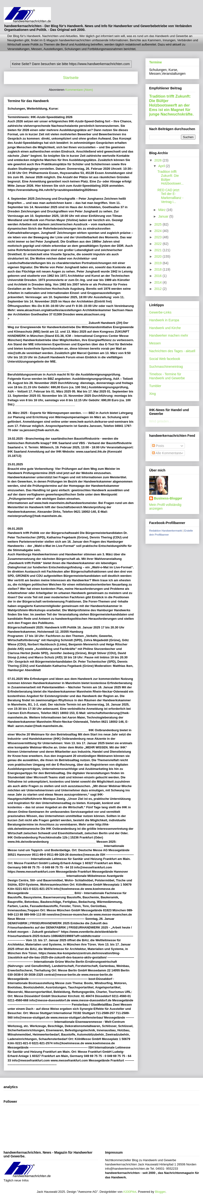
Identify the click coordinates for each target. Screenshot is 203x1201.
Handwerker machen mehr (168, 335)
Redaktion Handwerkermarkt (165, 530)
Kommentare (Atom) (79, 89)
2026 (158, 160)
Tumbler (155, 386)
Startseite (71, 78)
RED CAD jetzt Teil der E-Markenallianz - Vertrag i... (170, 196)
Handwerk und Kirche (165, 328)
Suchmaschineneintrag (166, 366)
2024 (158, 231)
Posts (158, 446)
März (162, 210)
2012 (158, 289)
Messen (155, 343)
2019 (158, 263)
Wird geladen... (160, 421)
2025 (158, 224)
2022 (158, 244)
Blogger (160, 1191)
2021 (158, 250)
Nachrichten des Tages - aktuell (172, 351)
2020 (158, 256)
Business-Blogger (168, 498)
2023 (158, 237)
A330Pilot (129, 1191)
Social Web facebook (164, 359)
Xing (152, 394)
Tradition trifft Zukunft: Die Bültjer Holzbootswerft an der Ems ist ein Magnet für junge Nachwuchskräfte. (171, 105)
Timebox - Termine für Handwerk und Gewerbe (167, 376)
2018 (158, 269)
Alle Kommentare (166, 453)
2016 (158, 276)
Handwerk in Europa (164, 320)
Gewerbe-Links (160, 312)
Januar (163, 216)
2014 (158, 282)
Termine (155, 62)
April (162, 166)
